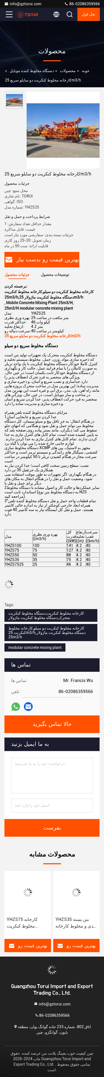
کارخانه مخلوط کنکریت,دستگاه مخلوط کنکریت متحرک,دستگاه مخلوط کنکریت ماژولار (46, 615)
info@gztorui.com (22, 4)
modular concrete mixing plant (35, 647)
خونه (86, 71)
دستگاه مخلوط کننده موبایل (32, 71)
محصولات (68, 71)
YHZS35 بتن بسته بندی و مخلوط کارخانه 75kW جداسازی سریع (75, 923)
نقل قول (89, 14)
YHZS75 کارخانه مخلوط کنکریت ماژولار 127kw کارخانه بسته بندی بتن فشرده (28, 923)
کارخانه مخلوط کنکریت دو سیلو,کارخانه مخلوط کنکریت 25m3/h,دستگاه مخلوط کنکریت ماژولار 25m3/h (47, 632)
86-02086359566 (82, 4)
